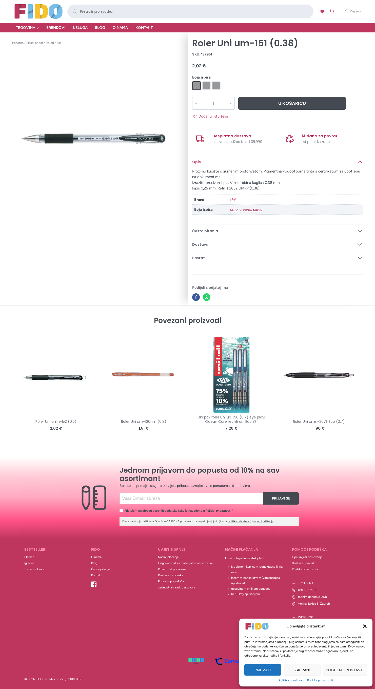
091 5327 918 (307, 590)
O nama (120, 27)
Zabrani (302, 670)
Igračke (29, 563)
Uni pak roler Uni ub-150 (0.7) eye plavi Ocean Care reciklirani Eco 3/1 (231, 419)
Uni (232, 199)
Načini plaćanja (168, 557)
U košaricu (292, 103)
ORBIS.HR (75, 679)
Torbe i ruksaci (34, 569)
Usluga (80, 27)
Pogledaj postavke (345, 670)
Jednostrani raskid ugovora (176, 587)
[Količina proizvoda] (213, 103)
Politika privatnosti (292, 680)
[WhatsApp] (206, 297)
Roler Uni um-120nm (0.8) (143, 421)
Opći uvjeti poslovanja (307, 557)
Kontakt (144, 27)
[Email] (191, 498)
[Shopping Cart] (330, 11)
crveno (245, 209)
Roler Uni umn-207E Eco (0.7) (319, 421)
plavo (258, 209)
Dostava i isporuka (170, 575)
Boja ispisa (201, 77)
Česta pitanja (100, 569)
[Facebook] (196, 297)
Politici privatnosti (218, 510)
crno (234, 209)
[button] (364, 626)
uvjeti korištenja (263, 521)
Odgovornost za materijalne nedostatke (185, 563)
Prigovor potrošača (171, 581)
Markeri (29, 557)
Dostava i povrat (303, 563)
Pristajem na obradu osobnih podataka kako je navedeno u (178, 510)
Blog (100, 27)
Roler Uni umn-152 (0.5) (55, 421)
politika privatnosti (239, 521)
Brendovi (55, 27)
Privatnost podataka (172, 569)
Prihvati (263, 670)
